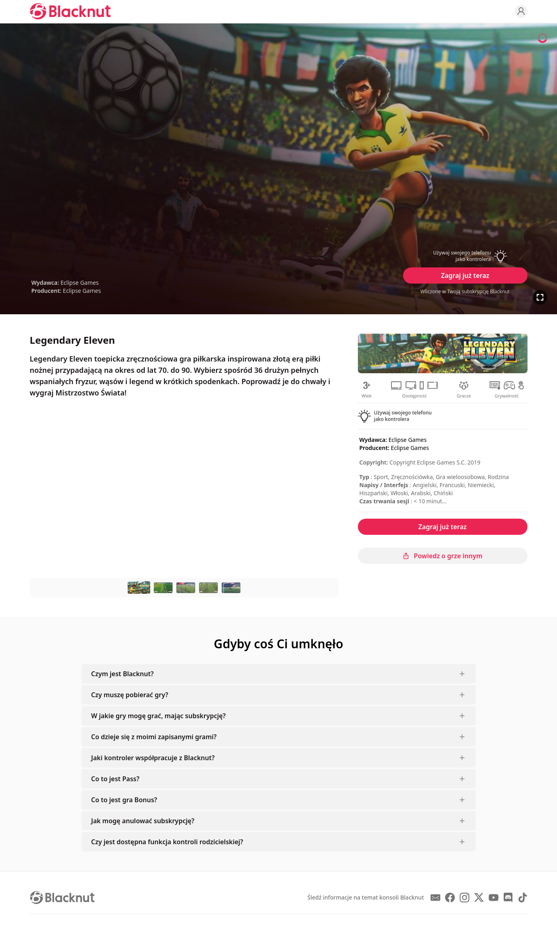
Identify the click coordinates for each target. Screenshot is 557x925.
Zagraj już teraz (465, 275)
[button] (465, 256)
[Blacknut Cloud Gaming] (70, 11)
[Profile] (521, 11)
